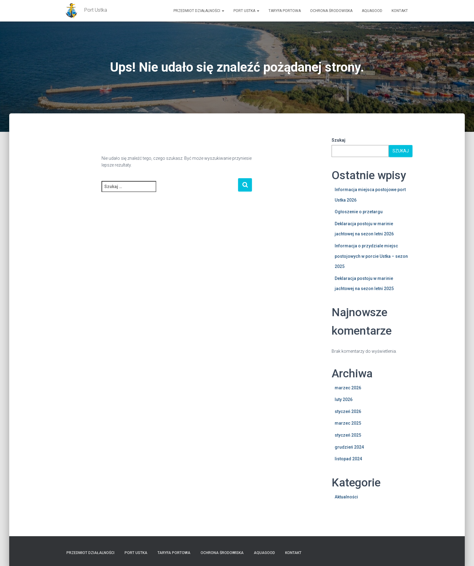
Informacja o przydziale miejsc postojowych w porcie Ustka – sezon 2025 (371, 256)
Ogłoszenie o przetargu (359, 211)
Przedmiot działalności (198, 11)
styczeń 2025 (348, 435)
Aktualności (346, 496)
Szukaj (338, 140)
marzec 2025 (348, 423)
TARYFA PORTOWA (285, 11)
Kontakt (400, 11)
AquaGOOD (372, 11)
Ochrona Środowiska (331, 11)
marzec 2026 (348, 387)
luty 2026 (344, 399)
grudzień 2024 (349, 447)
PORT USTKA (246, 11)
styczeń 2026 (348, 411)
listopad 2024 (348, 458)
